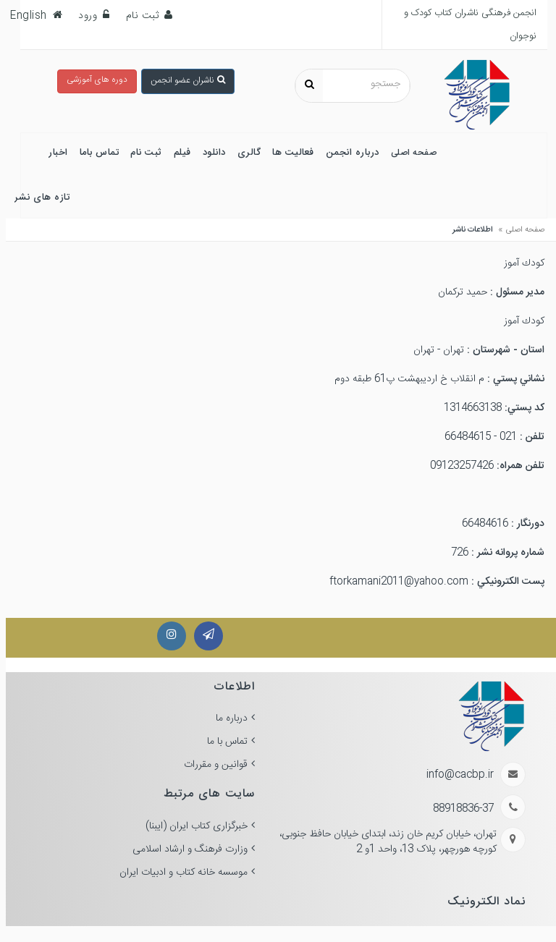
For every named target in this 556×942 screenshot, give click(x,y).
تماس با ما (221, 741)
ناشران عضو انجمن (182, 80)
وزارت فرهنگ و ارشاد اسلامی (184, 849)
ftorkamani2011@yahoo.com (393, 581)
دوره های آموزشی (91, 79)
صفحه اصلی (519, 230)
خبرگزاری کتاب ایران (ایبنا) (191, 826)
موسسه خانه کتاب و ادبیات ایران (178, 872)
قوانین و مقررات (210, 764)
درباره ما (226, 718)
